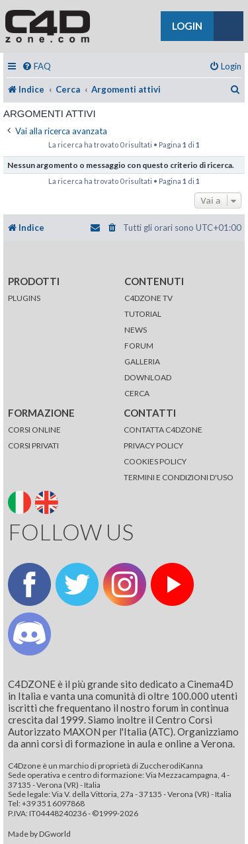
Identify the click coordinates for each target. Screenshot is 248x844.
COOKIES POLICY (155, 461)
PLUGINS (24, 298)
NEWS (135, 330)
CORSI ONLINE (34, 430)
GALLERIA (142, 361)
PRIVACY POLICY (153, 445)
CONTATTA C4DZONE (163, 430)
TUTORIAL (142, 314)
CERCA (136, 393)
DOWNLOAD (147, 377)
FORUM (138, 346)
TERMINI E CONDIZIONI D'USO (178, 477)
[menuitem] (36, 66)
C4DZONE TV (148, 298)
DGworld (55, 834)
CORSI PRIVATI (33, 445)
